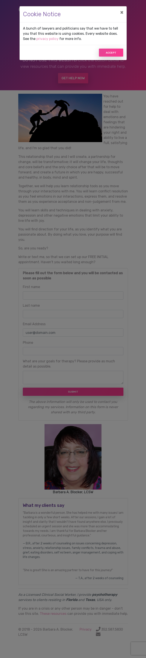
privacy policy (47, 39)
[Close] (122, 12)
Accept (111, 52)
